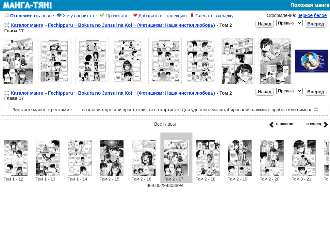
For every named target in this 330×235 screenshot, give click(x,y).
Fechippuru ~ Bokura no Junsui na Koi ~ (92, 25)
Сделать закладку (212, 15)
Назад (265, 23)
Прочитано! (115, 15)
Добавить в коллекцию (160, 15)
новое (29, 15)
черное (305, 15)
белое (320, 15)
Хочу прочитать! (77, 15)
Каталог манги (27, 25)
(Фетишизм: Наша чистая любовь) (176, 25)
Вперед (315, 23)
